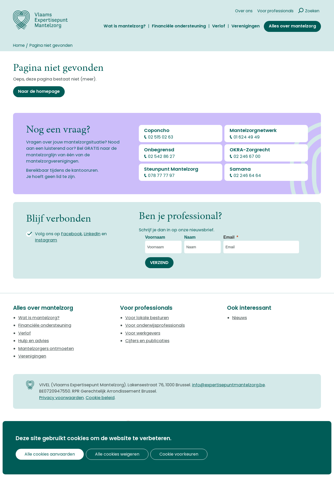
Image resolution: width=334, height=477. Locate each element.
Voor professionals (275, 11)
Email (229, 237)
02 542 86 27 (161, 156)
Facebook (71, 234)
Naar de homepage (39, 91)
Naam (190, 237)
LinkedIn (92, 234)
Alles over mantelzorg (292, 26)
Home (19, 45)
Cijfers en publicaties (147, 341)
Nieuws (239, 318)
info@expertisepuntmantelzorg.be (228, 385)
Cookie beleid (100, 398)
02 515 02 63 (160, 137)
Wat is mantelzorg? (125, 26)
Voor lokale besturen (147, 318)
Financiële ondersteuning (179, 26)
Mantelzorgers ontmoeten (46, 349)
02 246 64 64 (247, 176)
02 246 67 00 (247, 156)
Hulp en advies (33, 341)
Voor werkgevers (142, 333)
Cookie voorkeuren (160, 454)
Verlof (218, 26)
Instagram (46, 240)
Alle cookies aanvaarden (46, 454)
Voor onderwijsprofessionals (155, 325)
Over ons (244, 11)
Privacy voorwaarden (61, 398)
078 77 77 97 (161, 176)
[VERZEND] (159, 262)
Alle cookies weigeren (106, 454)
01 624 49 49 (247, 137)
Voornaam (155, 237)
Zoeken (312, 11)
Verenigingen (245, 26)
